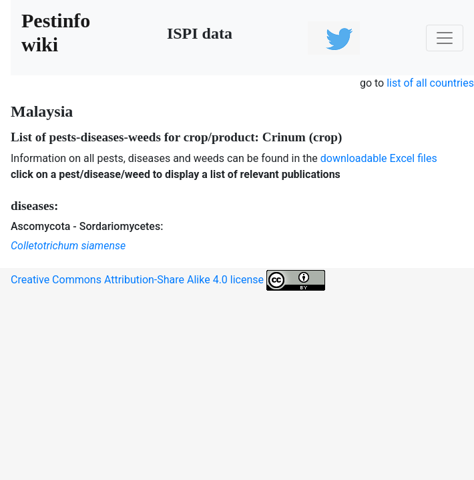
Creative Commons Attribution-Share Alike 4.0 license (168, 280)
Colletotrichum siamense (68, 245)
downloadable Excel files (378, 158)
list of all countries (430, 83)
